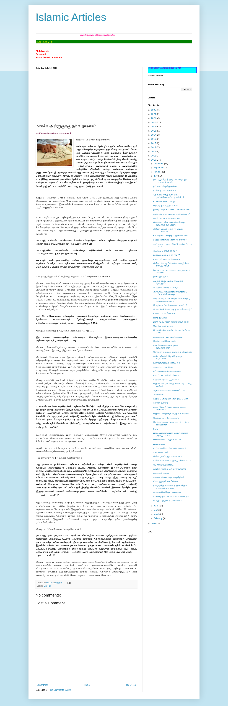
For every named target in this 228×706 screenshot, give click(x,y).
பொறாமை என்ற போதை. (165, 287)
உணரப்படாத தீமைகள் (164, 313)
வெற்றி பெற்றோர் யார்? (164, 341)
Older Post (131, 685)
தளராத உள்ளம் (160, 403)
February (158, 518)
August (157, 172)
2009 (154, 523)
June (156, 505)
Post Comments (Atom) (60, 690)
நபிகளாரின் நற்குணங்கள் (165, 186)
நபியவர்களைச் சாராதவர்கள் (167, 371)
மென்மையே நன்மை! (163, 465)
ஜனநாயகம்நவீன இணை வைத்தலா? (171, 322)
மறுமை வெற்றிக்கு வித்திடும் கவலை (171, 413)
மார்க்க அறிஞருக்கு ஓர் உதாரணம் (169, 448)
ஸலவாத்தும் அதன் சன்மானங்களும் (171, 496)
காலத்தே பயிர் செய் (163, 367)
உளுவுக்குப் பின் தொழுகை (166, 363)
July (156, 176)
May (156, 510)
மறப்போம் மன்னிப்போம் (166, 375)
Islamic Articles (71, 17)
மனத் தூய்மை (160, 318)
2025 (154, 110)
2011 (154, 156)
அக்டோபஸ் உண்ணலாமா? (166, 218)
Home (87, 685)
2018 (154, 131)
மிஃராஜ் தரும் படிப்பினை (165, 481)
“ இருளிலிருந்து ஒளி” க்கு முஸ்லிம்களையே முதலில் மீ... (169, 196)
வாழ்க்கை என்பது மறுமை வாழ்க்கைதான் (165, 346)
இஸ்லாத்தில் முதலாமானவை (167, 456)
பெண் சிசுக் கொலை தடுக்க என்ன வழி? (172, 309)
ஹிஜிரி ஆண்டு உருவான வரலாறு (169, 469)
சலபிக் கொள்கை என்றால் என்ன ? (169, 240)
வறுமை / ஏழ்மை (161, 473)
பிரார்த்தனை (159, 444)
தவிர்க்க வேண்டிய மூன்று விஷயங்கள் (172, 460)
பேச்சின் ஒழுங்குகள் (163, 326)
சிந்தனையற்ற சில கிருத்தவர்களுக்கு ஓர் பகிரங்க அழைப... (172, 299)
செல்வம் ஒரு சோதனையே (166, 418)
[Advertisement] (86, 96)
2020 (154, 122)
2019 (154, 126)
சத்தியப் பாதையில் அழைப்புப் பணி (170, 399)
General (47, 586)
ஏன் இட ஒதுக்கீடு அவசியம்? (167, 500)
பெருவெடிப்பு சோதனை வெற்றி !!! (170, 305)
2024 (154, 114)
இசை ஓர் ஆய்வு (161, 276)
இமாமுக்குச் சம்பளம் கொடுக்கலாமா (171, 209)
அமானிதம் (158, 394)
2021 (154, 118)
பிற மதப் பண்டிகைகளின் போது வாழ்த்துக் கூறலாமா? (169, 223)
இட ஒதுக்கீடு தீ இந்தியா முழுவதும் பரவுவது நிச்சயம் (170, 180)
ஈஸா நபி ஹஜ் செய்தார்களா (166, 259)
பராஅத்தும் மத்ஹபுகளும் (165, 205)
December (159, 163)
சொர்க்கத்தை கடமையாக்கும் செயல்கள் (172, 352)
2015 (154, 143)
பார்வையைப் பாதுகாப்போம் (167, 439)
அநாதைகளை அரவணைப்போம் (169, 390)
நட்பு (155, 429)
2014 (154, 147)
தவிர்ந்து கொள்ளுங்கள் (164, 190)
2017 (154, 135)
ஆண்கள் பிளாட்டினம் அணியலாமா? (171, 214)
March (157, 514)
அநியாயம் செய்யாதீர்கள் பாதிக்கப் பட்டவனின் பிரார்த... (170, 293)
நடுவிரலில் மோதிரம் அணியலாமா (170, 235)
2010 (154, 160)
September (159, 167)
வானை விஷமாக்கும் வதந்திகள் (168, 477)
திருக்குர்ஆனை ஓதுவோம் (166, 379)
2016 (154, 139)
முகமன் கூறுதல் (161, 452)
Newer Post (42, 685)
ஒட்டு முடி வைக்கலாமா (165, 251)
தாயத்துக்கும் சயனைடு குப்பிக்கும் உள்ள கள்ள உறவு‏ (170, 486)
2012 (154, 151)
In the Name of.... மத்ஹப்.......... (168, 201)
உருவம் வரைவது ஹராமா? (166, 255)
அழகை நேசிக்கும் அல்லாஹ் (167, 492)
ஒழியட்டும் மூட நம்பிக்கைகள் (168, 337)
